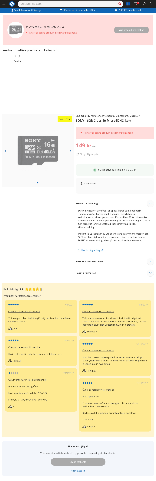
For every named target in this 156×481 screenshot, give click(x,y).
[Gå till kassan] (152, 4)
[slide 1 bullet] (37, 182)
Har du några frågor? (92, 250)
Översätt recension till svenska (24, 311)
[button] (115, 203)
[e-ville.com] (12, 4)
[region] (38, 150)
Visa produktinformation (131, 29)
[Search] (70, 4)
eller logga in (78, 470)
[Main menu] (4, 4)
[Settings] (128, 4)
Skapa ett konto (78, 461)
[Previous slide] (5, 150)
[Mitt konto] (145, 4)
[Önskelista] (137, 4)
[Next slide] (70, 150)
